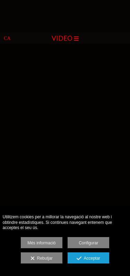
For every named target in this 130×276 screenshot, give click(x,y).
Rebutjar (42, 258)
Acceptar (88, 258)
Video (65, 38)
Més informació (41, 243)
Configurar (88, 243)
